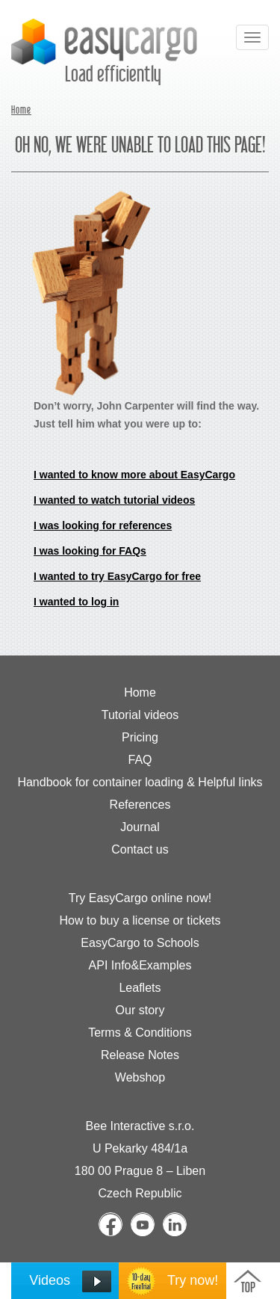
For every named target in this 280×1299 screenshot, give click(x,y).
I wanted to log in (76, 602)
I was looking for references (103, 525)
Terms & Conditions (140, 1032)
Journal (139, 827)
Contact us (139, 849)
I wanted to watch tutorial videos (114, 500)
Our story (140, 1010)
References (140, 804)
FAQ (140, 759)
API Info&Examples (140, 965)
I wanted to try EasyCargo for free (117, 576)
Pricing (140, 737)
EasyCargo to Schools (140, 943)
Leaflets (140, 987)
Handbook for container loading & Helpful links (139, 782)
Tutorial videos (140, 715)
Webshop (140, 1077)
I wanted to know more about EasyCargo (134, 475)
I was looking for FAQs (90, 551)
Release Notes (140, 1055)
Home (21, 110)
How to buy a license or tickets (139, 920)
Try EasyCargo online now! (140, 898)
